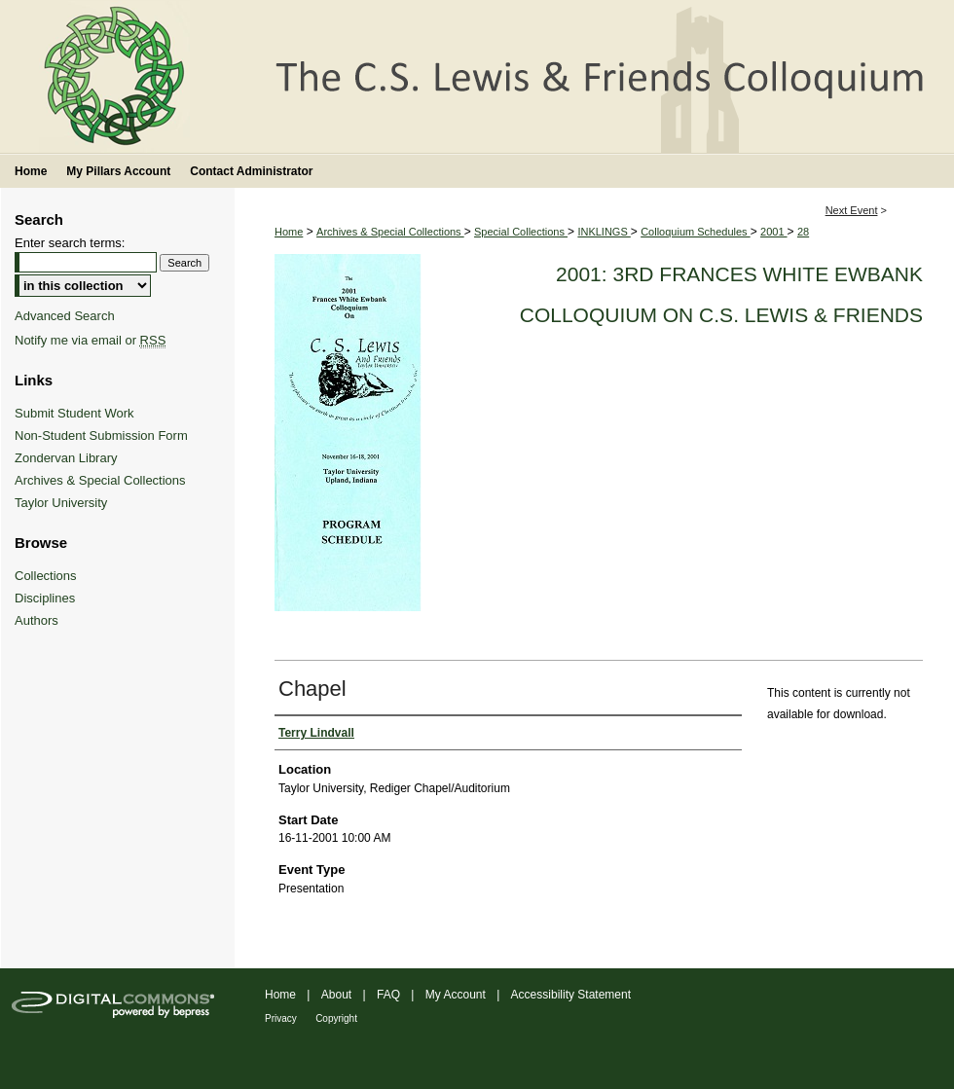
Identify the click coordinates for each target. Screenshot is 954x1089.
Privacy (281, 1018)
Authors (36, 620)
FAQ (388, 994)
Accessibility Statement (571, 994)
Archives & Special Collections (390, 231)
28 (803, 231)
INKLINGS (603, 231)
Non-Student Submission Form (101, 435)
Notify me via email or (90, 340)
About (336, 994)
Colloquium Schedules (696, 231)
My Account (455, 994)
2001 (774, 231)
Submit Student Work (74, 413)
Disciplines (45, 598)
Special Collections (521, 231)
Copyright (336, 1018)
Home (289, 231)
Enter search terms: (70, 243)
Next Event (852, 210)
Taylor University (61, 502)
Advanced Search (65, 316)
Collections (46, 575)
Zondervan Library (66, 458)
